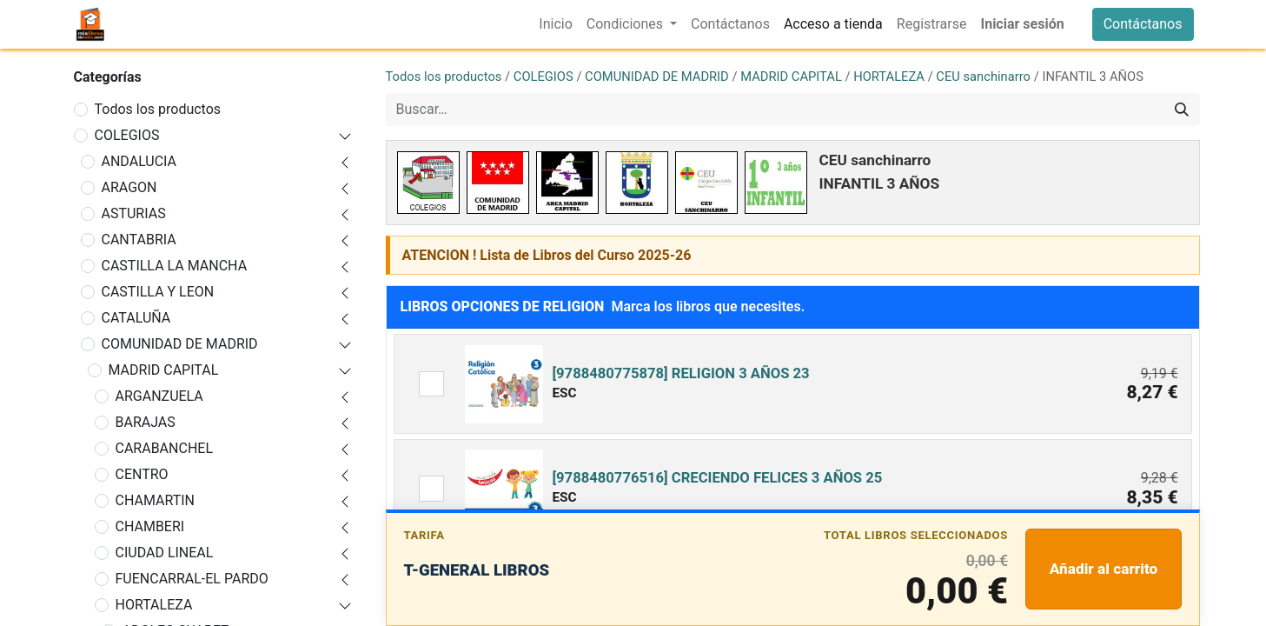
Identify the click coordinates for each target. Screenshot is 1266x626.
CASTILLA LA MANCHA (175, 265)
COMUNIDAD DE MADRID (180, 344)
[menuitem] (555, 24)
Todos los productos (158, 109)
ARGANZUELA (159, 396)
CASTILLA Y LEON (158, 291)
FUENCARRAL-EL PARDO (192, 578)
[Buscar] (1181, 109)
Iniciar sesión (1022, 24)
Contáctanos (1143, 24)
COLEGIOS (127, 135)
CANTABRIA (139, 239)
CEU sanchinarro (983, 76)
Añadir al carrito (1104, 568)
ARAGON (129, 187)
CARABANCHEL (165, 448)
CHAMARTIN (156, 500)
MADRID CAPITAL (164, 370)
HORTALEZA (154, 604)
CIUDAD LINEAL (165, 552)
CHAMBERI (150, 526)
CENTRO (142, 474)
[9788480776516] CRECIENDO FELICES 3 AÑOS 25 (717, 478)
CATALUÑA (136, 318)
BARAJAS (146, 422)
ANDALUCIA (139, 161)
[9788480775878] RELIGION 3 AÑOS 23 (680, 373)
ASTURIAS (134, 213)
